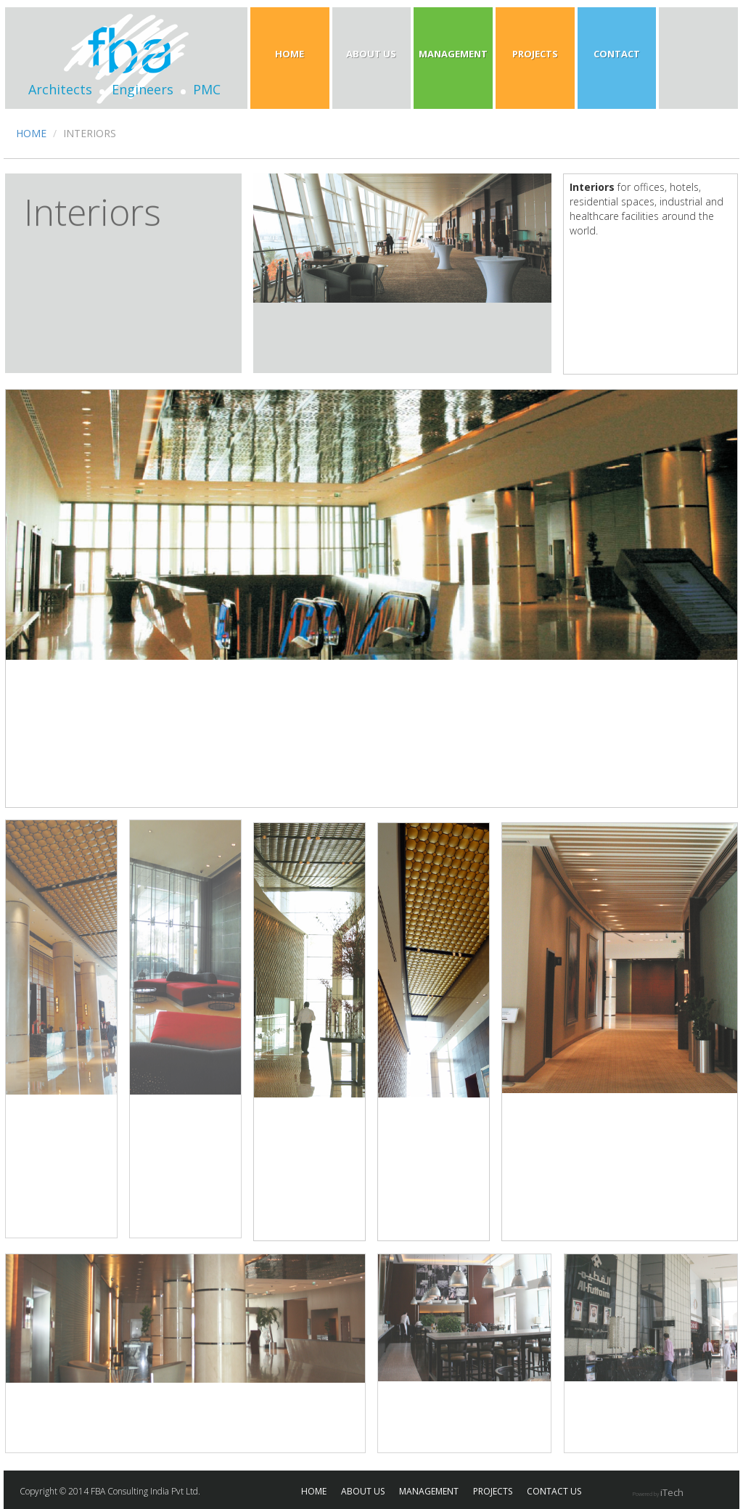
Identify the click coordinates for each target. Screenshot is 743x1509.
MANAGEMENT (429, 1491)
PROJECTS (492, 1491)
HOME (31, 133)
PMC (207, 89)
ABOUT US (363, 1491)
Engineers (142, 89)
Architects (60, 89)
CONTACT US (554, 1491)
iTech (672, 1492)
